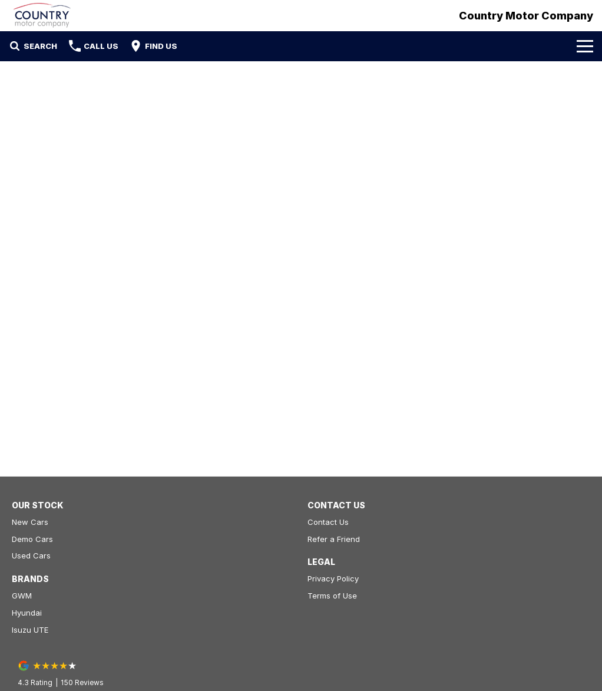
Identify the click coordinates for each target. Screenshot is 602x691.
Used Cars (31, 555)
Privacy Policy (333, 578)
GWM (22, 595)
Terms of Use (332, 595)
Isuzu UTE (30, 629)
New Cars (30, 522)
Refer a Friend (333, 539)
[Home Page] (42, 15)
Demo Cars (32, 539)
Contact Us (328, 522)
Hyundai (27, 612)
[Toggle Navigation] (585, 46)
